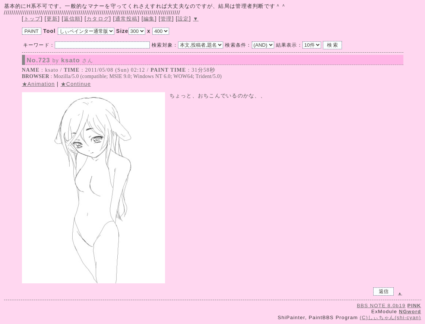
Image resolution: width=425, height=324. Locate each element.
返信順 (72, 19)
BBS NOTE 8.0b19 (381, 305)
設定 (183, 19)
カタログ (97, 19)
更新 (52, 19)
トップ (32, 19)
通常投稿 (126, 19)
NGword (410, 311)
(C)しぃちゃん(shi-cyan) (390, 317)
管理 (166, 19)
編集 (149, 19)
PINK (414, 305)
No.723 (60, 60)
